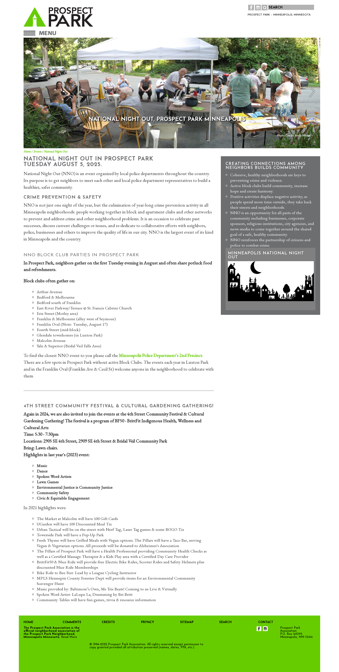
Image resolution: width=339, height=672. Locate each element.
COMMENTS (72, 622)
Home (27, 151)
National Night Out (55, 151)
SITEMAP (187, 622)
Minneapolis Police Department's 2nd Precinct (160, 355)
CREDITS (108, 622)
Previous (28, 91)
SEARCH (225, 622)
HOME (28, 622)
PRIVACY (147, 622)
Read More (69, 637)
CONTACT (265, 622)
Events (37, 151)
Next (311, 91)
